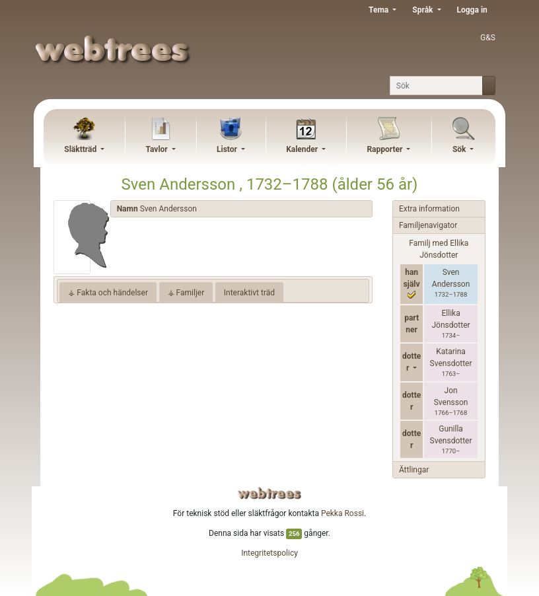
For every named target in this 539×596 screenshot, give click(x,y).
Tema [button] (379, 10)
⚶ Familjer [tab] (186, 292)
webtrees (269, 493)
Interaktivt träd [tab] (249, 292)
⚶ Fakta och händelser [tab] (108, 292)
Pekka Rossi (342, 513)
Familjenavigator (428, 225)
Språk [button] (423, 10)
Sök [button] (460, 149)
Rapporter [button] (385, 149)
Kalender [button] (303, 149)
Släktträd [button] (81, 149)
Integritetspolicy (269, 553)
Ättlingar (414, 469)
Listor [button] (228, 149)
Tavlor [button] (157, 149)
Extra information (429, 208)
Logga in (472, 10)
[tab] (241, 209)
